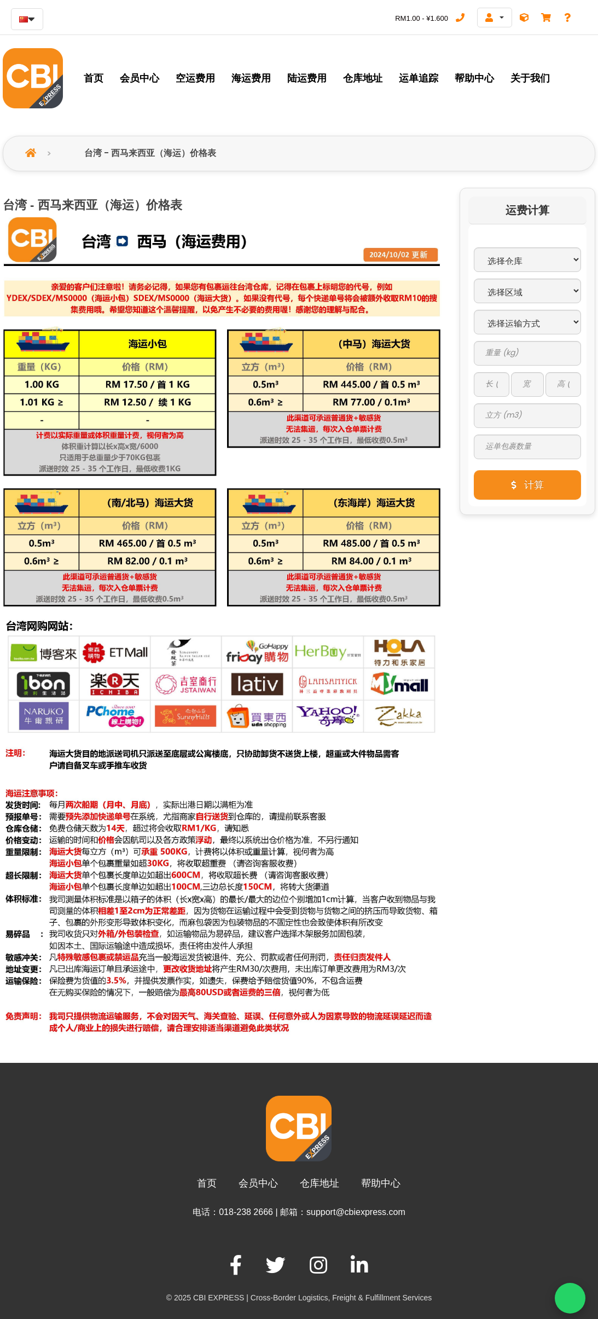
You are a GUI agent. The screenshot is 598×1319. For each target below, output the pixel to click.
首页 (207, 1185)
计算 (527, 487)
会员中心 (258, 1185)
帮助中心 (380, 1185)
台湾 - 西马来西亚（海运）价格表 (150, 155)
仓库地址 (319, 1185)
